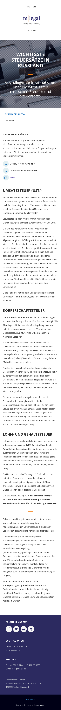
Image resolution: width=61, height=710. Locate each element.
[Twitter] (16, 629)
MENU (31, 30)
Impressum (30, 699)
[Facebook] (9, 629)
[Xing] (31, 629)
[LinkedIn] (24, 629)
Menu (10, 120)
